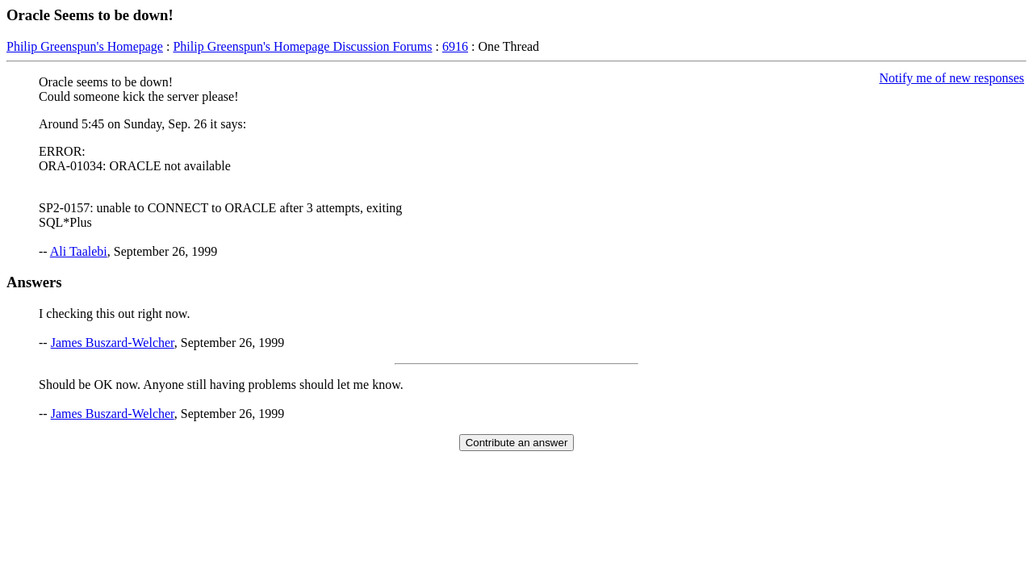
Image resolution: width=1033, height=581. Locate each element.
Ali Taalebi (78, 251)
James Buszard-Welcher (112, 342)
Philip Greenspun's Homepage (84, 46)
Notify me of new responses (951, 78)
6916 (455, 46)
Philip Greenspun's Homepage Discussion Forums (302, 46)
